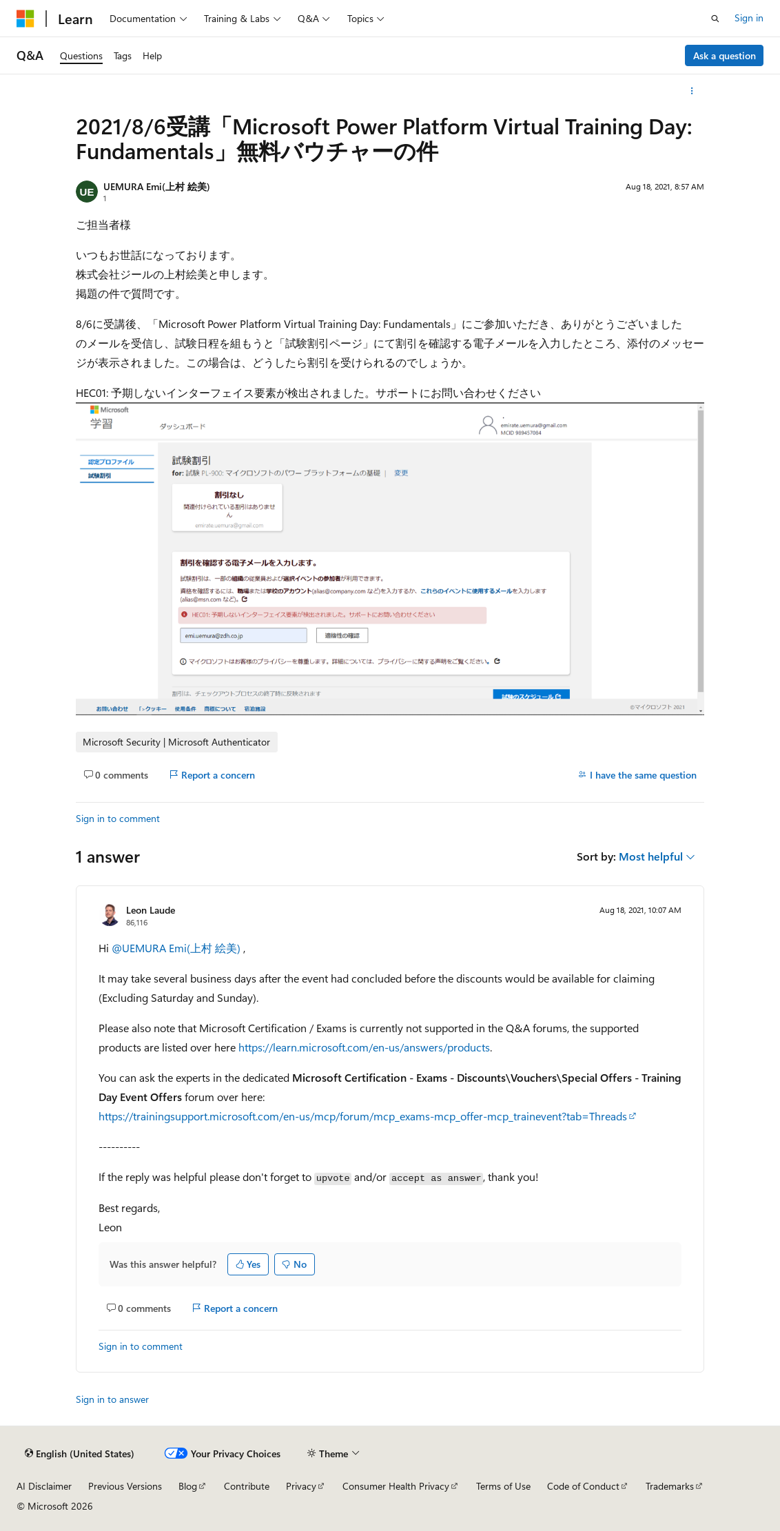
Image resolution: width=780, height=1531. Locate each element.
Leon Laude (150, 909)
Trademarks (670, 1485)
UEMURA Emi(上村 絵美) (156, 186)
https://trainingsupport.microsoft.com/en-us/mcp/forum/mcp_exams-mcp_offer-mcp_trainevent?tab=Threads (363, 1116)
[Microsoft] (25, 19)
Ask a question (724, 55)
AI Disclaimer (44, 1485)
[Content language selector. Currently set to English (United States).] (80, 1454)
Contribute (246, 1485)
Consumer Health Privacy (395, 1485)
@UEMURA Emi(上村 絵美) (177, 948)
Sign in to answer (112, 1399)
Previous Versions (125, 1485)
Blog (187, 1485)
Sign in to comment (118, 818)
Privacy (301, 1485)
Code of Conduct (583, 1485)
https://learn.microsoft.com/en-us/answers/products (364, 1047)
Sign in (749, 17)
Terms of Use (503, 1485)
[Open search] (715, 18)
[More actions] (692, 91)
